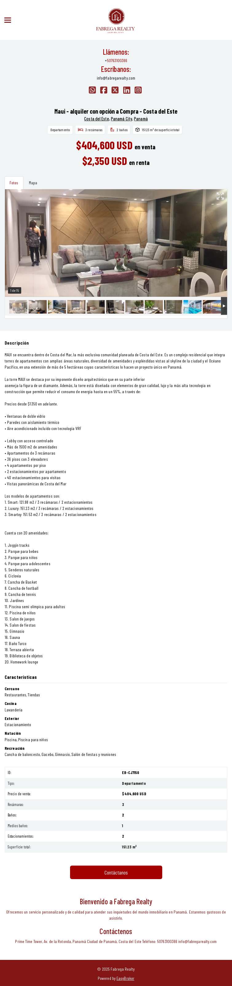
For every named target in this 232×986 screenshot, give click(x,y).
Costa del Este (96, 118)
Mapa (33, 182)
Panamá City (121, 118)
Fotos (14, 182)
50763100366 (117, 60)
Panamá (141, 118)
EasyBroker (125, 978)
